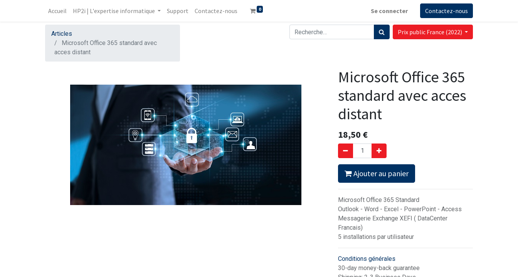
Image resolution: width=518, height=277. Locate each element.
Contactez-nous (446, 11)
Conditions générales (366, 258)
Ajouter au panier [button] (377, 173)
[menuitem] (57, 10)
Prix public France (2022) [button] (430, 32)
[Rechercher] (382, 32)
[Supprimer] (345, 151)
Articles (61, 33)
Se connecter (389, 11)
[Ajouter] (379, 151)
